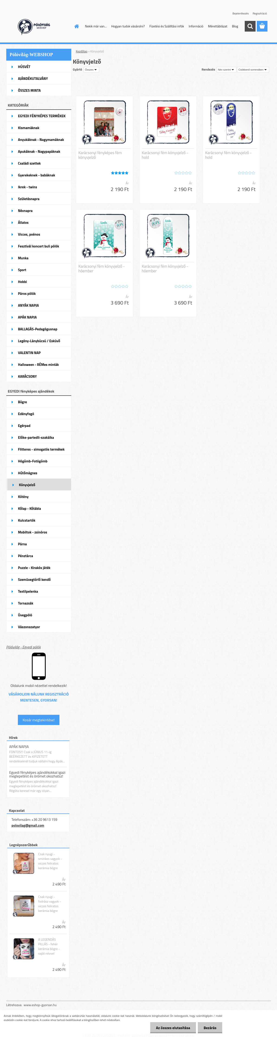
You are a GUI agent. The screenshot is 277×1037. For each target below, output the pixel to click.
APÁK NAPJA (19, 746)
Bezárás (210, 1027)
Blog (235, 26)
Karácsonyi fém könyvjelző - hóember (101, 268)
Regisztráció (260, 13)
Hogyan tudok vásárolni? (128, 26)
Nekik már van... (96, 26)
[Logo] (38, 26)
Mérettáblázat (217, 26)
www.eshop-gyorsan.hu (40, 1004)
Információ (196, 26)
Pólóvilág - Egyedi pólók (23, 647)
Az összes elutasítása (173, 1027)
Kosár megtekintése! (39, 720)
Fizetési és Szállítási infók (166, 26)
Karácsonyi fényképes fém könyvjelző (100, 155)
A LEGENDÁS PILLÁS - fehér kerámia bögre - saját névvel (49, 946)
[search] (250, 26)
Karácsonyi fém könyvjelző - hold (165, 155)
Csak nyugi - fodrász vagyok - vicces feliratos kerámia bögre (49, 903)
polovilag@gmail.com (28, 825)
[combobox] (226, 69)
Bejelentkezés (241, 13)
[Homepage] (76, 26)
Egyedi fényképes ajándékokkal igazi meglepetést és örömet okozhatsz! (37, 774)
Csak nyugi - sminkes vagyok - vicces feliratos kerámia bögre (50, 861)
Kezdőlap (82, 51)
